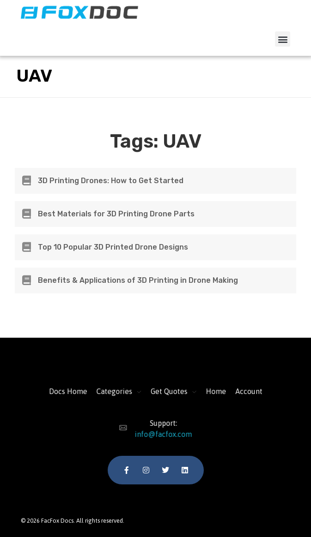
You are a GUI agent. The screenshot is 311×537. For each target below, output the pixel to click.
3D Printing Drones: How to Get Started (110, 180)
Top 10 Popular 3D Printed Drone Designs (113, 247)
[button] (282, 39)
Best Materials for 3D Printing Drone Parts (116, 213)
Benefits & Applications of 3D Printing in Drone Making (138, 280)
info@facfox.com (160, 434)
